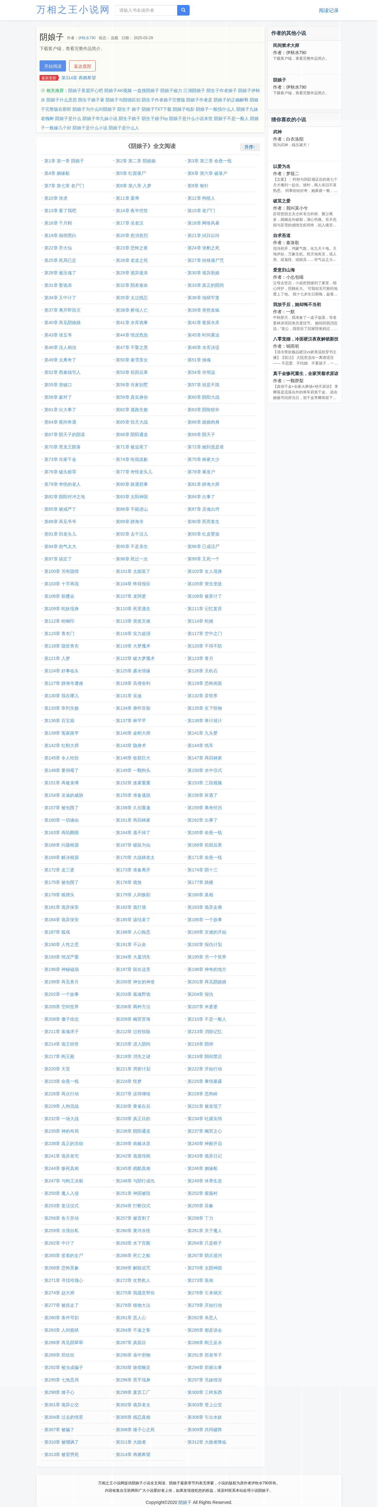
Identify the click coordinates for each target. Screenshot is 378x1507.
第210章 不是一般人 (206, 1019)
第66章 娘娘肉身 (203, 422)
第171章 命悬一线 (204, 857)
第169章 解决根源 (61, 857)
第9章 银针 (198, 185)
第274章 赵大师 (59, 1292)
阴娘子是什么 (68, 118)
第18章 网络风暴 (203, 222)
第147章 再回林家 (204, 757)
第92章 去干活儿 (132, 533)
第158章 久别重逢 (133, 807)
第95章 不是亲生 (132, 546)
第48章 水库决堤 (203, 347)
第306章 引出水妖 (204, 1417)
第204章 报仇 (200, 994)
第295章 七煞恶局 (61, 1379)
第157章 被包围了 (61, 807)
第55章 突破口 (58, 384)
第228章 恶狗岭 (202, 1093)
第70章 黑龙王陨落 (62, 446)
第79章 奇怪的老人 (62, 484)
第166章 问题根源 (61, 844)
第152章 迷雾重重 (133, 782)
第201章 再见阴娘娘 (206, 981)
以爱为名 (282, 166)
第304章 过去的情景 (63, 1417)
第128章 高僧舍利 (133, 683)
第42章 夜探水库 (203, 322)
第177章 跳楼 (200, 882)
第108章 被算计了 (204, 596)
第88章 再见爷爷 (60, 521)
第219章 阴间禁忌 (204, 1056)
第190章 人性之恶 (61, 944)
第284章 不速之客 (133, 1330)
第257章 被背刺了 (133, 1218)
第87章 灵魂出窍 (203, 509)
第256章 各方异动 (61, 1218)
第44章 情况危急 (132, 334)
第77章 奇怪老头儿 (134, 471)
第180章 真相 (200, 894)
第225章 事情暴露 (204, 1081)
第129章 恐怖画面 (204, 683)
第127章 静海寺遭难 (63, 683)
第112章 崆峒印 (59, 621)
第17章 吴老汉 (130, 222)
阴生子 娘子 (128, 109)
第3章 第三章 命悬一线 (209, 160)
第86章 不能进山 (132, 509)
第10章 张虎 (56, 198)
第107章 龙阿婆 (131, 596)
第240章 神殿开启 (204, 1143)
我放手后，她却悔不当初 (297, 304)
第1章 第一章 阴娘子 (64, 160)
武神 (277, 131)
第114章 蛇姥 (200, 621)
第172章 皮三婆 (59, 869)
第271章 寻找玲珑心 (63, 1280)
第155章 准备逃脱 (133, 795)
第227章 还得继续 (133, 1093)
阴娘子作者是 (199, 99)
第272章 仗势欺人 (133, 1280)
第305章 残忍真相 (133, 1417)
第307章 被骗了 (59, 1429)
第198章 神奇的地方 (206, 969)
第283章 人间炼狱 (61, 1330)
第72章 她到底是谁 (205, 446)
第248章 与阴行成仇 (135, 1180)
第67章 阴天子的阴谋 (64, 434)
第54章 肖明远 (201, 372)
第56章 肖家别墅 (132, 384)
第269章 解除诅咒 (133, 1267)
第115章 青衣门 (59, 633)
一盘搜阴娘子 (146, 90)
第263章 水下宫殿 (133, 1242)
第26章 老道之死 (132, 260)
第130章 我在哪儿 (61, 695)
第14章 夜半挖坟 (132, 210)
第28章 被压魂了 (60, 272)
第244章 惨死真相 (61, 1168)
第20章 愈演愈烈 (132, 235)
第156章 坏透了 (202, 795)
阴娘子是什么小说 (90, 127)
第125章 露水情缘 (133, 670)
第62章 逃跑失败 (132, 409)
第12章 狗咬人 (201, 198)
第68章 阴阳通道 (132, 434)
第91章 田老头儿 (60, 533)
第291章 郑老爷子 (204, 1354)
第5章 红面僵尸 (131, 173)
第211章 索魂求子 (61, 1031)
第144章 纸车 (200, 745)
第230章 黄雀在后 (133, 1106)
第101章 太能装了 (133, 571)
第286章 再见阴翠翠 (63, 1342)
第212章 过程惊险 (133, 1031)
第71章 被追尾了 (132, 446)
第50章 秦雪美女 (132, 359)
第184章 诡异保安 (61, 919)
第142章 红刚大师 (61, 745)
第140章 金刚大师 (133, 732)
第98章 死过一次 (132, 558)
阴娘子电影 (184, 109)
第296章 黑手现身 (133, 1379)
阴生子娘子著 (91, 99)
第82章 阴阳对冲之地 (64, 496)
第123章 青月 (200, 658)
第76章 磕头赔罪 (60, 471)
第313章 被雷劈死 (61, 1454)
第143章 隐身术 (131, 745)
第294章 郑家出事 (204, 1367)
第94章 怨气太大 (60, 546)
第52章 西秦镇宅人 (62, 372)
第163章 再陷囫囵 (61, 832)
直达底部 (82, 66)
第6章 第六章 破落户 (207, 173)
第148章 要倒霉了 (61, 770)
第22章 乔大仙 (58, 247)
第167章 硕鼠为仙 (133, 844)
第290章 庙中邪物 (133, 1354)
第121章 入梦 (57, 658)
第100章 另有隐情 (61, 571)
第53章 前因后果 (132, 372)
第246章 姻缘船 (202, 1168)
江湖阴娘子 (194, 90)
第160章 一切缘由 (61, 820)
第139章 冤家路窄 (61, 732)
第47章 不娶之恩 (132, 347)
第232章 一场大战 (61, 1118)
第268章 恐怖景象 (61, 1267)
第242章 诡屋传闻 (133, 1155)
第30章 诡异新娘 (203, 272)
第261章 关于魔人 (204, 1230)
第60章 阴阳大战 (203, 397)
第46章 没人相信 (60, 347)
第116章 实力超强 (133, 633)
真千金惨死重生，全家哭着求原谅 (305, 373)
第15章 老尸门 (201, 210)
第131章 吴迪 (129, 695)
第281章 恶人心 (131, 1317)
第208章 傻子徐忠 (61, 1019)
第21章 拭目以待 (203, 235)
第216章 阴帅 (200, 1043)
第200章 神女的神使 (135, 981)
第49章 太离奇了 (60, 359)
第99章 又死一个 (203, 558)
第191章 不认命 (131, 944)
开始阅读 (53, 66)
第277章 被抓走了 (61, 1305)
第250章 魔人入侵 (61, 1193)
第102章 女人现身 (204, 571)
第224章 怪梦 (129, 1081)
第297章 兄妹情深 (204, 1379)
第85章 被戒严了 (60, 509)
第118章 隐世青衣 (61, 645)
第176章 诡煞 (129, 882)
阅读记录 (329, 10)
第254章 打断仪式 (133, 1205)
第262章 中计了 (59, 1242)
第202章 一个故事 (61, 994)
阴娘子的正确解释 (231, 99)
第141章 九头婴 (202, 732)
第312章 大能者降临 (206, 1442)
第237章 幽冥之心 (204, 1131)
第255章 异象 (200, 1205)
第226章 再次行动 (61, 1093)
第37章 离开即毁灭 (62, 310)
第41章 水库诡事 (132, 322)
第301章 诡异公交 (61, 1404)
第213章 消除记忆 (204, 1031)
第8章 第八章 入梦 (133, 185)
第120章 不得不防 (204, 645)
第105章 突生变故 (204, 583)
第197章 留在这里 (133, 969)
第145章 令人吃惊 (61, 757)
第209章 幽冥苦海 (133, 1019)
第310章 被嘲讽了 (61, 1442)
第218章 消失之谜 (133, 1056)
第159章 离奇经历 (204, 807)
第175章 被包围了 (61, 882)
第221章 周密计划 (133, 1068)
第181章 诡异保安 (61, 907)
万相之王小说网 (73, 9)
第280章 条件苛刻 (61, 1317)
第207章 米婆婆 (202, 1006)
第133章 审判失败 (61, 708)
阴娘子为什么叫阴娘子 (94, 109)
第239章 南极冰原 (133, 1143)
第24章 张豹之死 (203, 247)
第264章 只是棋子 (204, 1242)
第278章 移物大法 (133, 1305)
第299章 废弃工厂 (133, 1392)
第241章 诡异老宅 (61, 1155)
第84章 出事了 (201, 496)
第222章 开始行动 (204, 1068)
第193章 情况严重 (61, 956)
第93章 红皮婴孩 (203, 533)
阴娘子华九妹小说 (100, 118)
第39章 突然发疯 (203, 310)
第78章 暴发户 (201, 471)
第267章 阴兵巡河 (204, 1255)
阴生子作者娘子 (221, 90)
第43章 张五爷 (58, 334)
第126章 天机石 (202, 670)
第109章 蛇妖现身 (61, 608)
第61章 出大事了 (60, 409)
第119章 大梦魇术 (133, 645)
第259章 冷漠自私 (61, 1230)
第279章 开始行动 (204, 1305)
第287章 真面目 (131, 1342)
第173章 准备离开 (133, 869)
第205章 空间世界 (61, 1006)
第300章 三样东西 (204, 1392)
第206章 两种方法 (133, 1006)
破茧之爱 (282, 200)
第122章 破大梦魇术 (135, 658)
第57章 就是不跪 (203, 384)
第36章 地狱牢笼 (203, 297)
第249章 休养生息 (204, 1180)
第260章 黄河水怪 (133, 1230)
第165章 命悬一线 (204, 832)
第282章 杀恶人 (202, 1317)
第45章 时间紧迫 (203, 334)
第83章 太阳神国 (132, 496)
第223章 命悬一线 (61, 1081)
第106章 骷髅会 (59, 596)
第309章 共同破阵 (204, 1429)
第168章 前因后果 (204, 844)
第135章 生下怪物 (204, 708)
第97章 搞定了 (58, 558)
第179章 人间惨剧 (133, 894)
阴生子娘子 (129, 118)
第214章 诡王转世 (61, 1043)
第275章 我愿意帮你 (135, 1292)
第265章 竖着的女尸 (63, 1255)
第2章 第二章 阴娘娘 (136, 160)
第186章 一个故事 (204, 919)
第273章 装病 (200, 1280)
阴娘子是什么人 (124, 127)
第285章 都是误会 (204, 1330)
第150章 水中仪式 (204, 770)
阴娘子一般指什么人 (215, 109)
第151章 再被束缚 (61, 782)
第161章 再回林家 (133, 820)
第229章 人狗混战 (61, 1106)
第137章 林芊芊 (131, 720)
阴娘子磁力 (171, 90)
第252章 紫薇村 (202, 1193)
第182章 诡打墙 (131, 907)
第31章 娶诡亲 (58, 285)
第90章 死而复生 (203, 521)
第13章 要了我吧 (60, 210)
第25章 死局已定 (60, 260)
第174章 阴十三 (202, 869)
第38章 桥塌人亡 (132, 310)
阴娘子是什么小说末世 (191, 118)
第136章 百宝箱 (59, 720)
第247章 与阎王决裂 (63, 1180)
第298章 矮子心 (59, 1392)
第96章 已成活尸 (203, 546)
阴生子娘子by (155, 118)
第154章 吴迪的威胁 (63, 795)
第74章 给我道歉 (132, 459)
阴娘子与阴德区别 (123, 99)
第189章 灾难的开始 (206, 932)
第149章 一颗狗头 (133, 770)
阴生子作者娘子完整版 (163, 99)
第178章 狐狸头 (59, 894)
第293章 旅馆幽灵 (133, 1367)
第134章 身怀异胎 (133, 708)
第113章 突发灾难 (133, 621)
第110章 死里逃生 (133, 608)
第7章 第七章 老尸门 (64, 185)
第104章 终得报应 (133, 583)
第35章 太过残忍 (132, 297)
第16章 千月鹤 (58, 222)
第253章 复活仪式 (61, 1205)
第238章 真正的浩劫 (63, 1143)
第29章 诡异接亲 (132, 272)
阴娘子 (279, 79)
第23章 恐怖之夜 (132, 247)
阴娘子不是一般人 (231, 118)
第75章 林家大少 (203, 459)
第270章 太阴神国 (204, 1267)
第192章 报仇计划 (204, 944)
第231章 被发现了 (204, 1106)
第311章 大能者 (131, 1442)
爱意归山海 (284, 269)
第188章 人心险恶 (133, 932)
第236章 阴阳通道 (133, 1131)
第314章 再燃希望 (78, 77)
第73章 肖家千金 (60, 459)
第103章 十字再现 (61, 583)
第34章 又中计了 (60, 297)
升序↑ (249, 147)
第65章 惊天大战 (132, 422)
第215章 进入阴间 (133, 1043)
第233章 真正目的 (133, 1118)
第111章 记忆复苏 (204, 608)
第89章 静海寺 (130, 521)
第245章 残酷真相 (133, 1168)
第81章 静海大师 (203, 484)
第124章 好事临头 (61, 670)
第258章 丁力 (200, 1218)
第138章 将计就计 (204, 720)
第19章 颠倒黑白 (60, 235)
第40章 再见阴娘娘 (62, 322)
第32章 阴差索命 (132, 285)
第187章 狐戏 (57, 932)
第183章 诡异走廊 (204, 907)
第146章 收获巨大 (133, 757)
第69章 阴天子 (201, 434)
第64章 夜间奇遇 (60, 422)
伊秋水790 (87, 38)
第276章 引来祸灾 (204, 1292)
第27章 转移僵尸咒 (205, 260)
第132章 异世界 (202, 695)
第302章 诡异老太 (133, 1404)
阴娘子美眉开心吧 (85, 90)
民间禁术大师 (286, 45)
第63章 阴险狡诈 (203, 409)
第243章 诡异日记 (204, 1155)
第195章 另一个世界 (206, 956)
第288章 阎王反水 (204, 1342)
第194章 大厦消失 (133, 956)
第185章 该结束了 (133, 919)
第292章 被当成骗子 (63, 1367)
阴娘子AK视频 (118, 90)
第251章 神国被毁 (133, 1193)
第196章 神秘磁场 (61, 969)
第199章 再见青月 (61, 981)
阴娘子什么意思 (61, 99)
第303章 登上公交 (204, 1404)
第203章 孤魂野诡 (133, 994)
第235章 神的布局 (61, 1131)
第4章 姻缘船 (57, 173)
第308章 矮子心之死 (135, 1429)
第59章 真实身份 (132, 397)
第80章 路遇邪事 (132, 484)
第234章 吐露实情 (204, 1118)
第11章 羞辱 (127, 198)
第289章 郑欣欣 (59, 1354)
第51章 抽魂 (199, 359)
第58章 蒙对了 (58, 397)
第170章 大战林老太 (135, 857)
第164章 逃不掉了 (133, 832)
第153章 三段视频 (204, 782)
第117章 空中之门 (204, 633)
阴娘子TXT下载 (157, 109)
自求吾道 (282, 235)
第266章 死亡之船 (133, 1255)
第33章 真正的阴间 (205, 285)
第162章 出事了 (202, 820)
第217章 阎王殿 (59, 1056)
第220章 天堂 (57, 1068)
